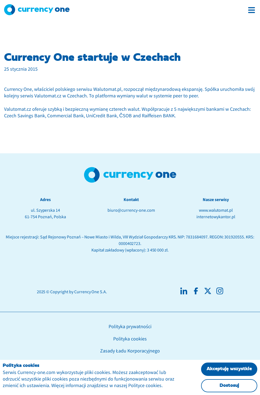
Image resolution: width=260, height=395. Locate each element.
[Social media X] (207, 291)
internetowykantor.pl (215, 217)
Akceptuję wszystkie (229, 369)
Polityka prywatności (130, 327)
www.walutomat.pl (216, 210)
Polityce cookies (145, 385)
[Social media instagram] (219, 291)
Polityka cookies (130, 339)
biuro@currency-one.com (131, 210)
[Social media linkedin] (183, 291)
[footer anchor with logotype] (130, 175)
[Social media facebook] (195, 291)
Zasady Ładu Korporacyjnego (130, 351)
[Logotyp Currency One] (37, 9)
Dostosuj (229, 385)
